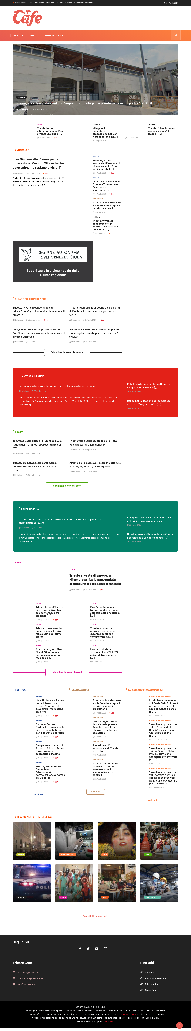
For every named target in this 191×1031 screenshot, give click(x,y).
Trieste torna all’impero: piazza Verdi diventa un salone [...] (50, 130)
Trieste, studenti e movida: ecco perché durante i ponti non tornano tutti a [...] (102, 636)
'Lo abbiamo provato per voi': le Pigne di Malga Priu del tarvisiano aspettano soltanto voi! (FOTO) (163, 757)
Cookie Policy (151, 993)
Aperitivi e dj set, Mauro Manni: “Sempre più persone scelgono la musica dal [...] (50, 657)
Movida (21, 858)
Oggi (56, 138)
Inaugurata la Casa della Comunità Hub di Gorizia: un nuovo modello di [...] (149, 518)
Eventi (39, 124)
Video (34, 35)
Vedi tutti (38, 798)
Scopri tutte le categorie (95, 919)
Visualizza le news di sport (67, 485)
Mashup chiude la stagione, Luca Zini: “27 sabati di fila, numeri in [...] (104, 657)
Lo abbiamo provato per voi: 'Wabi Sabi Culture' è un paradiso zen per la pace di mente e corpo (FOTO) (163, 709)
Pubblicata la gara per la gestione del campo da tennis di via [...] (149, 385)
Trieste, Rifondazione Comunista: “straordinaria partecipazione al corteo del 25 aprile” (50, 775)
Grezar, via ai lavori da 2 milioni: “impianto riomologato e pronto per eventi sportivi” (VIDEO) (87, 103)
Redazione (18, 178)
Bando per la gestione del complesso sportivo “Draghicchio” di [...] (149, 402)
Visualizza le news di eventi (67, 675)
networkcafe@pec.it (126, 1017)
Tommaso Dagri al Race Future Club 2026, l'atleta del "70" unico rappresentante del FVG (37, 444)
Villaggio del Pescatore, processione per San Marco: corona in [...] (105, 132)
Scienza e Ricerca (67, 858)
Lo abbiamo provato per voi (160, 700)
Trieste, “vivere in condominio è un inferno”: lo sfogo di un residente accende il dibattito (39, 311)
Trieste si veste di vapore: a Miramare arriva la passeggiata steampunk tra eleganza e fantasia (93, 580)
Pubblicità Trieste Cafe (155, 982)
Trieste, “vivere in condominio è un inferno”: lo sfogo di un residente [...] (106, 225)
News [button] (18, 35)
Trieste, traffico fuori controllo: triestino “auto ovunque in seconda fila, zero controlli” (105, 772)
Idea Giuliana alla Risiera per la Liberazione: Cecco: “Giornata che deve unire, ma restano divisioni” (37, 165)
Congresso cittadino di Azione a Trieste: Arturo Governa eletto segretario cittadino (50, 753)
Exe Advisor (109, 1025)
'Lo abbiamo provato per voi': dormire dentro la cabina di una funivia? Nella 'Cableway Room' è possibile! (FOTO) (163, 781)
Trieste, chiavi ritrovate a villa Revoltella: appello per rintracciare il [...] (107, 205)
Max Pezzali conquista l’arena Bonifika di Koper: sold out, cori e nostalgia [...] (105, 615)
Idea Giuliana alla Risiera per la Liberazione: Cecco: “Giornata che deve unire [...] (63, 3)
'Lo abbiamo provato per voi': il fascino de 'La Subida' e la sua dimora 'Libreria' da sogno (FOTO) (163, 733)
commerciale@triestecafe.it (28, 981)
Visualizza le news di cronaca (67, 352)
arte (105, 858)
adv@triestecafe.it (24, 987)
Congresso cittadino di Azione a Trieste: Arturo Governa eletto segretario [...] (107, 186)
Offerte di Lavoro (55, 35)
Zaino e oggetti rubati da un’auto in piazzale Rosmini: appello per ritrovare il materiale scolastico (105, 730)
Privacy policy (151, 987)
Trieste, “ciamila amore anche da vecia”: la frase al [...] (161, 130)
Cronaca (21, 97)
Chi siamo (149, 976)
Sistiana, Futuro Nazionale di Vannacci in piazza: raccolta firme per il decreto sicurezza (50, 732)
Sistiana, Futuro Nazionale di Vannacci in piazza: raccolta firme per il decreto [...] (107, 164)
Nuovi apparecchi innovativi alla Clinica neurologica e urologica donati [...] (150, 535)
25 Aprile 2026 (39, 109)
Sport (147, 858)
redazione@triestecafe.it (27, 975)
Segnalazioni (98, 199)
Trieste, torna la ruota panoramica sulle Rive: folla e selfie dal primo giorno (49, 636)
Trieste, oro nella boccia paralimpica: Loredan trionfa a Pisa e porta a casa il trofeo (35, 465)
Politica (96, 156)
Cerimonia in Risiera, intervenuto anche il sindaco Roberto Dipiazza (58, 385)
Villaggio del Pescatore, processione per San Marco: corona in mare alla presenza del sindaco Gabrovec (39, 332)
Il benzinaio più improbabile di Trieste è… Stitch (106, 751)
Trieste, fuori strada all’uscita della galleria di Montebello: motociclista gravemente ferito (94, 311)
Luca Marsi (22, 109)
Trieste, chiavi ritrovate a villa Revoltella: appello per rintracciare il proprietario (107, 708)
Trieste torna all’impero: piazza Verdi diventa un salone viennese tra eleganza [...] (50, 615)
